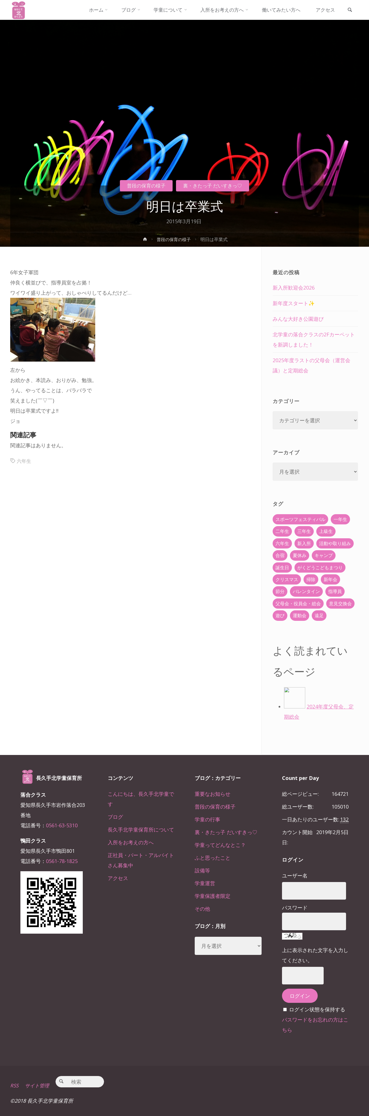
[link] (348, 10)
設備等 (202, 870)
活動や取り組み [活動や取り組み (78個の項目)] (335, 543)
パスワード (295, 907)
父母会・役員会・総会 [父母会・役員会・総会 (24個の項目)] (298, 603)
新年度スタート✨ (294, 303)
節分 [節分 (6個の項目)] (280, 591)
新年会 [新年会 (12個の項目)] (330, 579)
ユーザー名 (295, 875)
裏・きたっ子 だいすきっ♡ (214, 185)
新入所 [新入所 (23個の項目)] (304, 543)
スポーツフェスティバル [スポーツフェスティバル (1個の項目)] (300, 519)
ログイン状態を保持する (317, 1009)
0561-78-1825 (62, 861)
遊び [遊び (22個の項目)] (280, 615)
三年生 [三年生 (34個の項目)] (304, 531)
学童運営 (205, 883)
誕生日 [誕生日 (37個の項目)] (282, 567)
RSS (14, 1085)
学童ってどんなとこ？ (220, 844)
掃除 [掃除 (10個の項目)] (310, 579)
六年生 (24, 460)
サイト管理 (39, 1085)
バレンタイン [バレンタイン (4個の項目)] (306, 591)
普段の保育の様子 (143, 185)
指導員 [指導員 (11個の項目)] (335, 591)
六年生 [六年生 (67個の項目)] (282, 543)
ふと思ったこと (212, 857)
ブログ (115, 816)
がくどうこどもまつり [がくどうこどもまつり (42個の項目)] (320, 567)
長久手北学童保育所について (141, 829)
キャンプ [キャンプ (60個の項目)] (324, 555)
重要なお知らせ (212, 793)
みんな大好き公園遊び (298, 318)
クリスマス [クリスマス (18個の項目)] (286, 579)
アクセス (118, 878)
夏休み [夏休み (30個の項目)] (299, 555)
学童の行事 (207, 819)
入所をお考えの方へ (131, 842)
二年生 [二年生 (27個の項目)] (282, 531)
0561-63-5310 (62, 825)
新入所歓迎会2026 (294, 287)
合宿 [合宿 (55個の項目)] (280, 555)
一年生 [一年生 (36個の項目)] (340, 519)
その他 (202, 908)
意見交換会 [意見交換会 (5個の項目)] (340, 603)
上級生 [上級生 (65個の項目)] (326, 531)
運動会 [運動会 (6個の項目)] (299, 615)
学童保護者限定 (212, 896)
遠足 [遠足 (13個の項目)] (319, 615)
